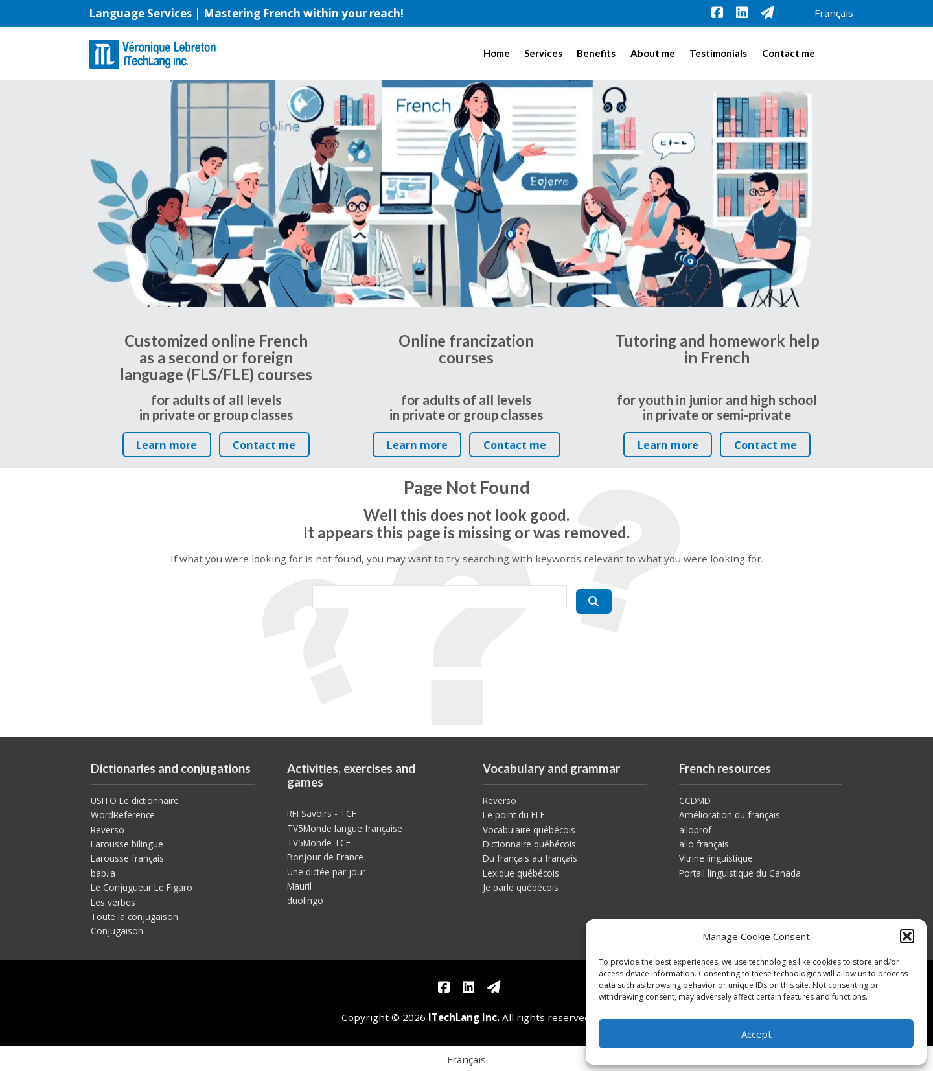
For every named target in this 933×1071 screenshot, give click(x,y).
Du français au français (530, 858)
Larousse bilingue (127, 844)
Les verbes (113, 902)
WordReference (123, 815)
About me (652, 53)
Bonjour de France (325, 857)
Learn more (170, 447)
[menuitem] (833, 13)
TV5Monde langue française (344, 828)
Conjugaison (117, 931)
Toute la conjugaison (134, 916)
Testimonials (718, 53)
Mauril (299, 886)
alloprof (695, 829)
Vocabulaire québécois (529, 829)
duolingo (305, 900)
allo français (704, 844)
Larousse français (127, 858)
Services (543, 53)
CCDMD (695, 800)
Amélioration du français (729, 815)
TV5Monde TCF (319, 842)
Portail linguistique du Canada (740, 873)
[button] (907, 936)
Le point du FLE (514, 815)
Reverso (107, 829)
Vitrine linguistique (716, 858)
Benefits (596, 53)
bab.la (103, 873)
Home (496, 53)
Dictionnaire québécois (529, 844)
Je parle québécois (521, 887)
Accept (756, 1034)
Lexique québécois (521, 873)
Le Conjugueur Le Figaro (141, 887)
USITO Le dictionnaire (135, 800)
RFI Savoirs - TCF (321, 813)
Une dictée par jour (326, 872)
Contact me (788, 53)
